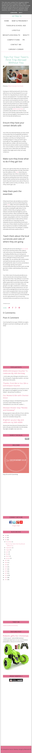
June (7, 552)
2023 (6, 537)
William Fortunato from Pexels (15, 86)
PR (24, 40)
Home (6, 21)
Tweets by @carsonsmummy (10, 625)
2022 (6, 539)
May (7, 554)
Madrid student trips (18, 109)
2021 (6, 560)
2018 (6, 567)
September (9, 547)
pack (8, 204)
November (9, 542)
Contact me (16, 45)
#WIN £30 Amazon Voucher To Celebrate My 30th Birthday (15, 372)
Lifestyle (16, 30)
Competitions (13, 40)
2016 (6, 571)
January (8, 558)
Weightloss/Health (11, 35)
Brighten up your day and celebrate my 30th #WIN (13, 421)
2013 (6, 577)
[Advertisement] (16, 495)
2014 (6, 575)
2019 (6, 564)
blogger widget (16, 525)
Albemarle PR (27, 749)
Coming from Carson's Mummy (10, 749)
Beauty (26, 35)
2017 (6, 569)
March (7, 556)
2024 (6, 535)
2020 (6, 562)
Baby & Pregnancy (20, 21)
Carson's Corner (16, 49)
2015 (6, 573)
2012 (6, 579)
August (8, 550)
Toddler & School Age (16, 26)
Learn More (13, 12)
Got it (20, 12)
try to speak (25, 248)
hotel (17, 172)
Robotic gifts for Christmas (15, 635)
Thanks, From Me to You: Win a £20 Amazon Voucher (15, 384)
